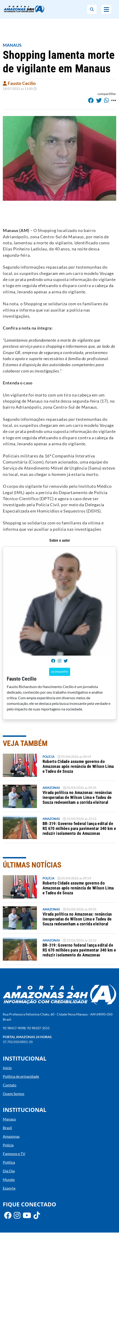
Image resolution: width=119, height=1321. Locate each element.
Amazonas (51, 788)
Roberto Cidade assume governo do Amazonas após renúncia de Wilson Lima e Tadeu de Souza (78, 766)
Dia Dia (9, 1171)
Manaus (12, 45)
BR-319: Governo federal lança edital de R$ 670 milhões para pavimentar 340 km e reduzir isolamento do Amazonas (79, 828)
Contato (9, 1085)
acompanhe (59, 671)
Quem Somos (13, 1093)
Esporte (9, 1188)
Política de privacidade (21, 1076)
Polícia (48, 757)
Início (7, 1067)
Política (9, 1162)
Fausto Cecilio (19, 83)
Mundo (9, 1179)
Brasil (7, 1127)
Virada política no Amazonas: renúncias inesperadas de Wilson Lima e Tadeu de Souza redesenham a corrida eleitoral (77, 797)
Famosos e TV (14, 1153)
